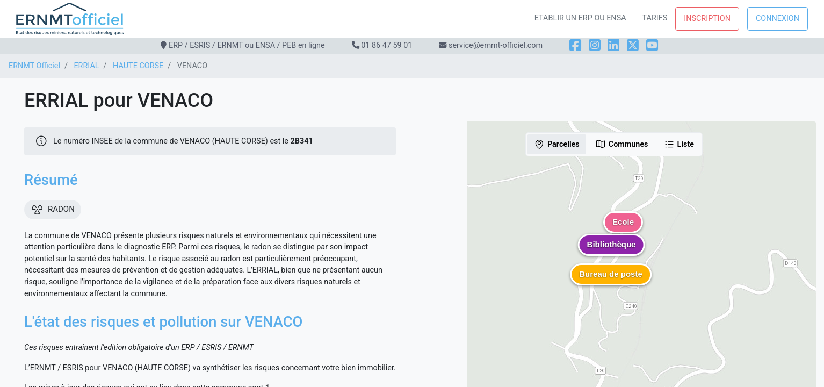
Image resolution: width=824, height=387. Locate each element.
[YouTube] (652, 45)
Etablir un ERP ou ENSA (580, 18)
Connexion (777, 18)
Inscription (707, 18)
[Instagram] (595, 45)
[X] (633, 45)
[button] (611, 252)
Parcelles (557, 144)
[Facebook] (575, 45)
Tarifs (655, 18)
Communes (621, 144)
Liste (679, 144)
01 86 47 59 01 (386, 45)
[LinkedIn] (613, 45)
